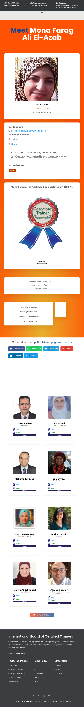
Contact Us (37, 681)
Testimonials (13, 681)
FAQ (35, 665)
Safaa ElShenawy (24, 534)
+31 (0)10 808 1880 (11, 3)
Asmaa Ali (59, 423)
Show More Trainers (42, 615)
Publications (38, 673)
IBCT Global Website (63, 701)
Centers (57, 669)
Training (12, 170)
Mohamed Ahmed (24, 479)
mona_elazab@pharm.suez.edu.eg (28, 131)
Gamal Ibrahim (24, 423)
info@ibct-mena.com (38, 3)
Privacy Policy (47, 701)
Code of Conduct (39, 677)
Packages (58, 673)
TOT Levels (13, 665)
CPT (17, 429)
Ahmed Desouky (59, 590)
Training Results (14, 677)
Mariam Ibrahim (59, 534)
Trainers (57, 665)
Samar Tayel (59, 479)
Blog (35, 669)
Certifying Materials (16, 673)
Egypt (24, 435)
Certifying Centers (15, 669)
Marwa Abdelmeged (24, 590)
